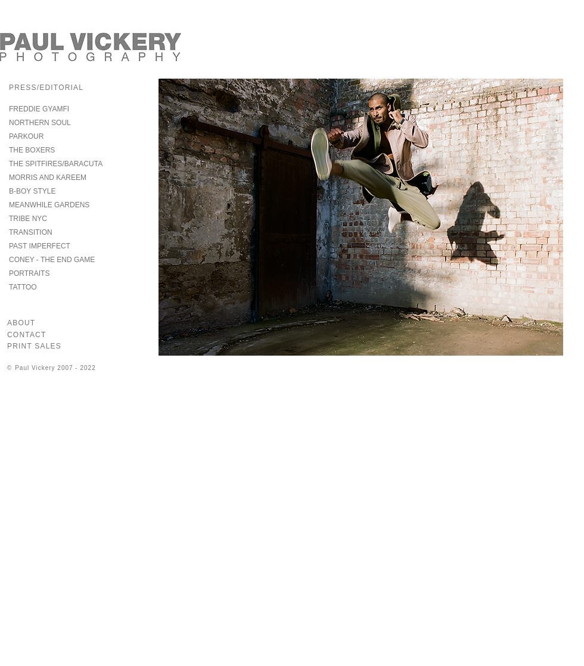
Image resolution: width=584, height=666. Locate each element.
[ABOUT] (29, 323)
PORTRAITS (29, 273)
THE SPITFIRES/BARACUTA (55, 164)
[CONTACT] (32, 335)
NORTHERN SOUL (40, 123)
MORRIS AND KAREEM (47, 177)
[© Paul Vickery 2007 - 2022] (68, 367)
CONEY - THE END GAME (52, 260)
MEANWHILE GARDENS (49, 205)
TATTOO (23, 287)
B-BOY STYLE (32, 191)
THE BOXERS (32, 150)
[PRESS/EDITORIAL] (64, 88)
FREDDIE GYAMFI (39, 109)
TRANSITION (30, 232)
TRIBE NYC (28, 218)
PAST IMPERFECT (39, 246)
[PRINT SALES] (49, 346)
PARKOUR (26, 136)
